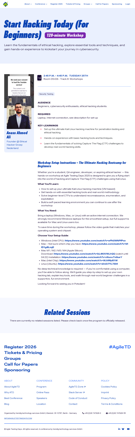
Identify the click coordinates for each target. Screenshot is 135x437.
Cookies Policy (109, 387)
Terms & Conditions (112, 404)
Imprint (105, 393)
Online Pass (42, 393)
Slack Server (77, 392)
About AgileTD (12, 387)
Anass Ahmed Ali (17, 134)
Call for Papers (102, 4)
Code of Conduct (78, 398)
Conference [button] (40, 4)
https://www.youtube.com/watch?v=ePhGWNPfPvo (96, 240)
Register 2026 (21, 346)
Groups (13, 358)
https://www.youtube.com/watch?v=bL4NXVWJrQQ (85, 254)
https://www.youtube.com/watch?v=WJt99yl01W (89, 260)
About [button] (27, 4)
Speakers (41, 398)
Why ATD (9, 393)
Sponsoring (117, 4)
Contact (73, 404)
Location (41, 404)
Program (41, 387)
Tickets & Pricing (73, 4)
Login (127, 4)
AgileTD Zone (77, 386)
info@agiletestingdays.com (18, 419)
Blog (6, 404)
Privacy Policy (108, 398)
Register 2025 (56, 4)
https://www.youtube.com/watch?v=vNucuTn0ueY (93, 257)
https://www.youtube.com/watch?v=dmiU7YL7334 (88, 264)
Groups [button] (87, 4)
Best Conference (13, 398)
